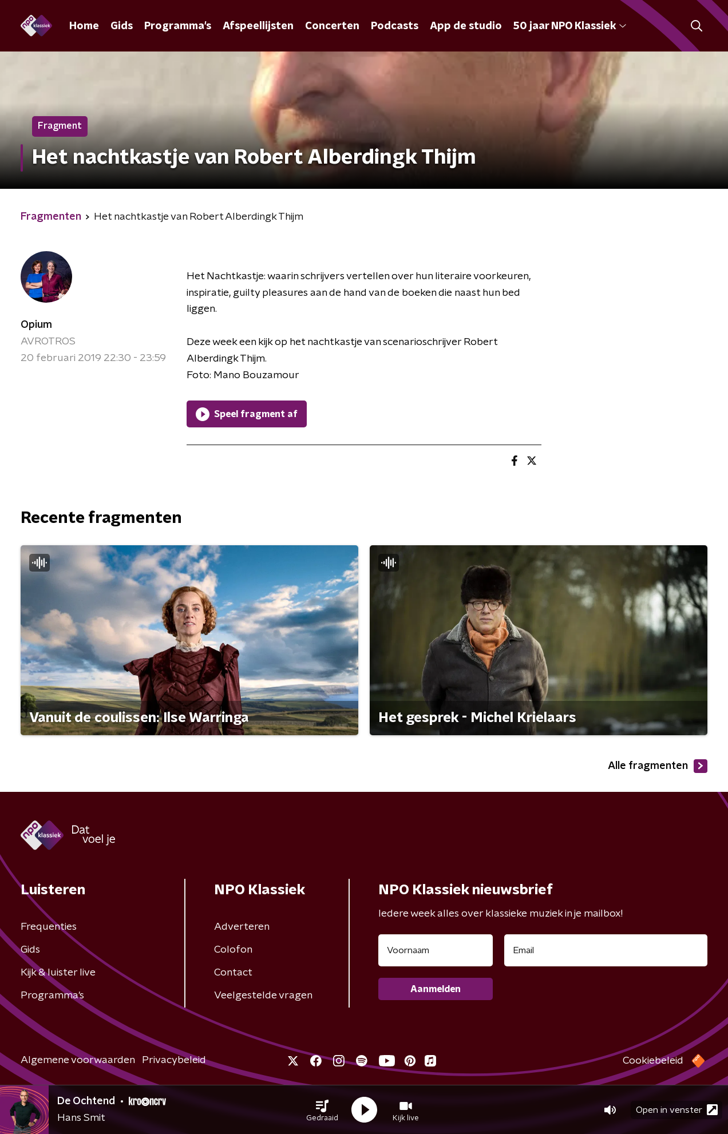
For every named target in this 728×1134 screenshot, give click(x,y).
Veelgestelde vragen (263, 995)
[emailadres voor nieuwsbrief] (605, 950)
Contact (233, 973)
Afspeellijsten (258, 26)
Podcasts (394, 26)
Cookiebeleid (653, 1061)
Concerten (332, 26)
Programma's (177, 26)
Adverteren (242, 927)
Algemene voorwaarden (78, 1060)
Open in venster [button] (677, 1109)
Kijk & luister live (58, 973)
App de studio (466, 26)
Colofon (233, 950)
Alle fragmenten (657, 766)
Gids (121, 26)
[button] (322, 1110)
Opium (36, 325)
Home (84, 26)
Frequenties (49, 927)
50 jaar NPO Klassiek (569, 26)
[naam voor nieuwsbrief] (435, 950)
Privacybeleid (174, 1060)
